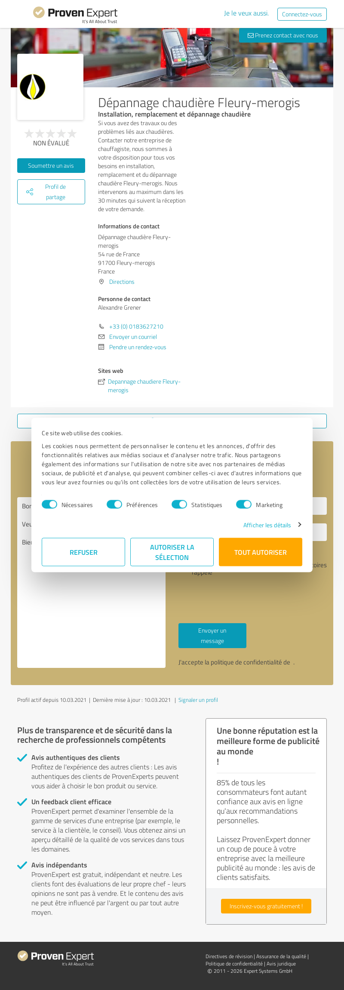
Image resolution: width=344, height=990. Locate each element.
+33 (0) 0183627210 (136, 326)
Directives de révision (229, 956)
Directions (122, 281)
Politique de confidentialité (234, 963)
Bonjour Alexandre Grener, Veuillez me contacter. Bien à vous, (91, 582)
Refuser (84, 551)
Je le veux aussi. (246, 13)
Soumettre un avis (51, 165)
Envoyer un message (212, 635)
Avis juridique (281, 963)
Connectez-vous (302, 14)
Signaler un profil (198, 700)
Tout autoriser (260, 551)
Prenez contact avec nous (283, 35)
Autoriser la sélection (172, 551)
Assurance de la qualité (281, 956)
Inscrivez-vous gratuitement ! (266, 906)
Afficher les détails (267, 524)
